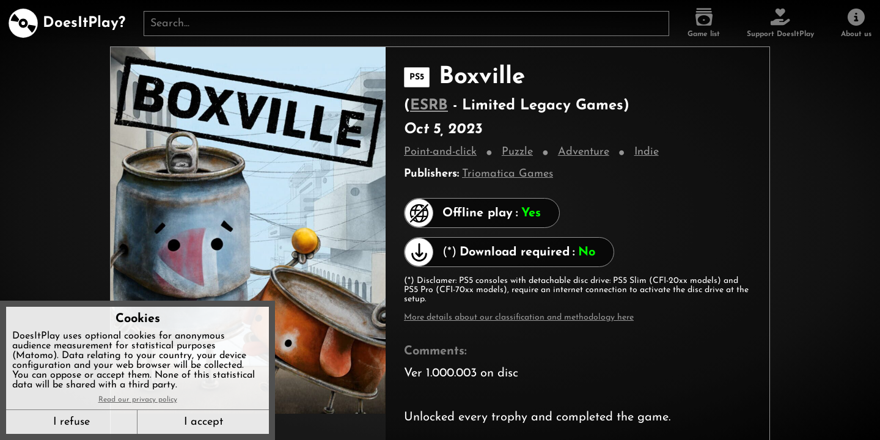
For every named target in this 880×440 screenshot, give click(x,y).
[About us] (856, 23)
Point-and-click (440, 152)
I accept (203, 422)
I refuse (71, 422)
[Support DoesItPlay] (780, 23)
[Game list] (704, 23)
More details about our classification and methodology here (519, 317)
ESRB (429, 105)
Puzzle (517, 152)
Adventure (583, 152)
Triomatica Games (507, 174)
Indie (646, 152)
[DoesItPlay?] (67, 23)
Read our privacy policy (137, 399)
